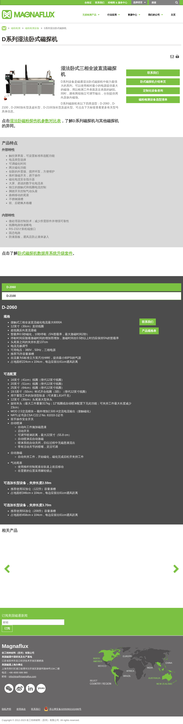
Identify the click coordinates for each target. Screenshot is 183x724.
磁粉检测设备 (32, 28)
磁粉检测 (15, 28)
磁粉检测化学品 (24, 577)
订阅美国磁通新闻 (15, 615)
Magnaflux (4, 28)
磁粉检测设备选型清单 (153, 99)
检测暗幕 (122, 577)
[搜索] (176, 4)
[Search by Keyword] (161, 2)
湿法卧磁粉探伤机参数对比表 (35, 121)
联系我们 (153, 72)
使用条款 (21, 709)
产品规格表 (149, 330)
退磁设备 (73, 577)
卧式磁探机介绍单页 (153, 81)
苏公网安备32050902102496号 (65, 709)
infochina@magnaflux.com (22, 676)
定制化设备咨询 (153, 90)
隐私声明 (6, 709)
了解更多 (24, 597)
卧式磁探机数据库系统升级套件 (45, 253)
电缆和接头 (171, 577)
